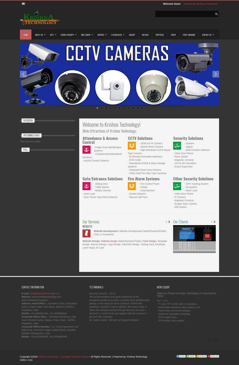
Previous (23, 74)
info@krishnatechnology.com (45, 293)
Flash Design (149, 241)
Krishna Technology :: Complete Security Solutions (64, 356)
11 (142, 108)
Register (188, 3)
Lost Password (209, 3)
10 (137, 108)
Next (215, 74)
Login (197, 3)
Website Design (109, 241)
